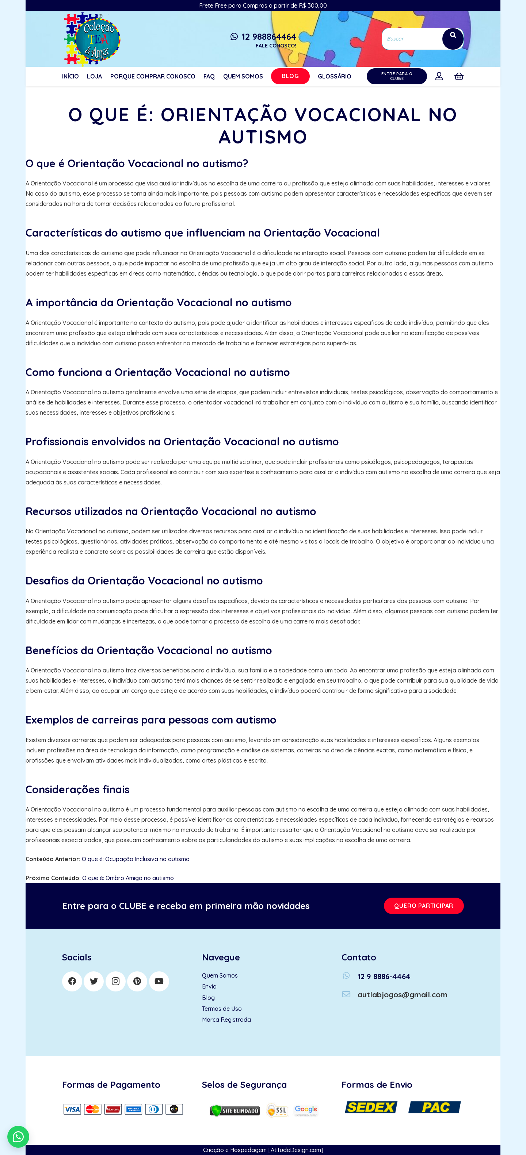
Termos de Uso (222, 1008)
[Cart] (459, 76)
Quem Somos (220, 975)
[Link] (91, 39)
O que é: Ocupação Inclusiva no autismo (136, 859)
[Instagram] (116, 981)
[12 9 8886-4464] (350, 976)
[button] (18, 1137)
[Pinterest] (137, 981)
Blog (208, 997)
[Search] (453, 39)
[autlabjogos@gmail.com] (350, 994)
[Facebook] (72, 981)
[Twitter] (94, 981)
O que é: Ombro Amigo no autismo (128, 878)
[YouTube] (159, 981)
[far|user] (440, 76)
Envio (209, 986)
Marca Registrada (226, 1019)
